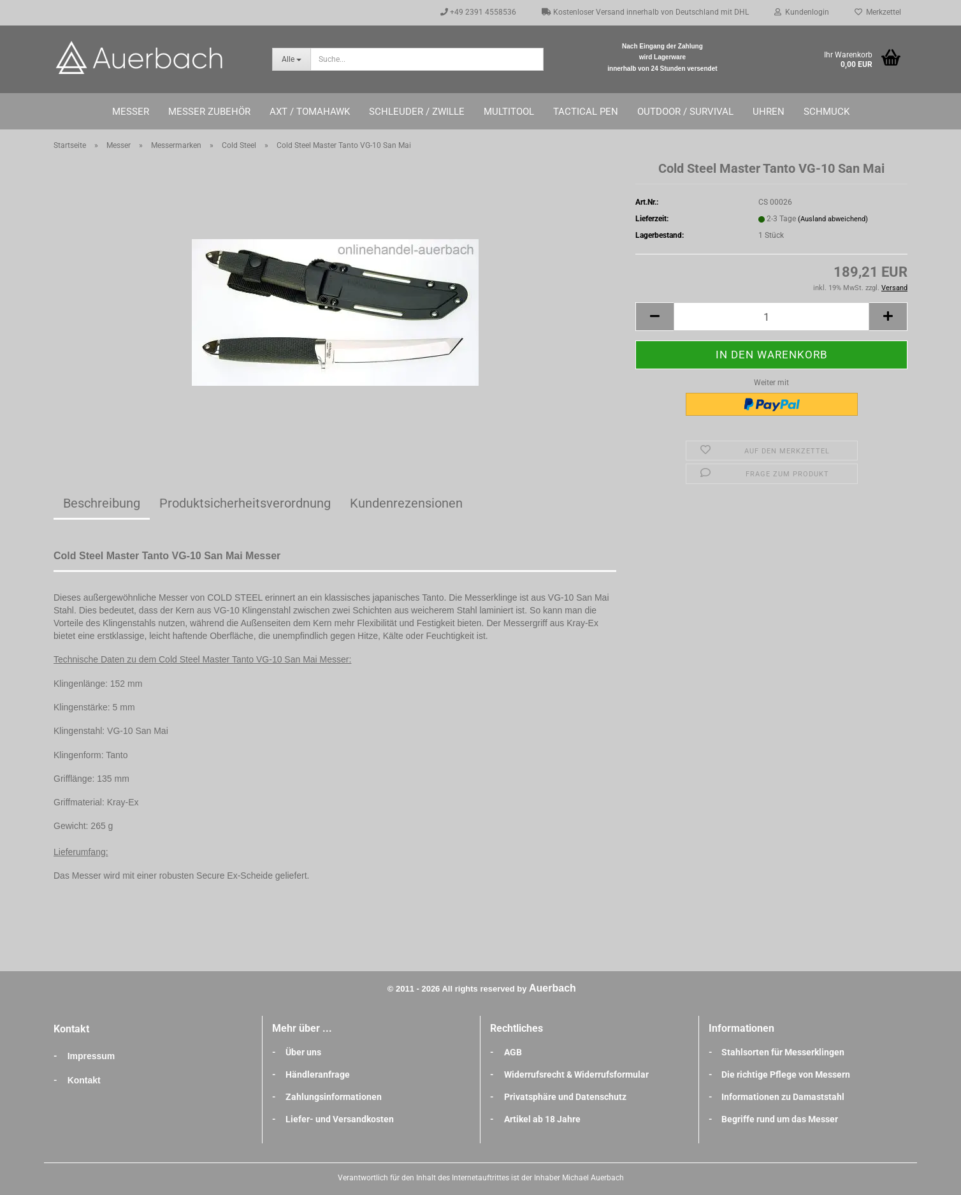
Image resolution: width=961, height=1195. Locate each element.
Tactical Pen (585, 111)
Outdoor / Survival (685, 111)
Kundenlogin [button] (801, 12)
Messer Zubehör (209, 111)
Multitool (509, 111)
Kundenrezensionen (406, 503)
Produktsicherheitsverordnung (245, 503)
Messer (130, 111)
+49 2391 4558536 (478, 12)
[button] (654, 316)
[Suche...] (291, 59)
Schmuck (826, 111)
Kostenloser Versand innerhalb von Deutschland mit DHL (645, 12)
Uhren (768, 111)
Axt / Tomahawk (310, 111)
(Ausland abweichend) (833, 219)
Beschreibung (101, 503)
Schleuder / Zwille (417, 111)
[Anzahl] (771, 316)
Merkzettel (878, 12)
